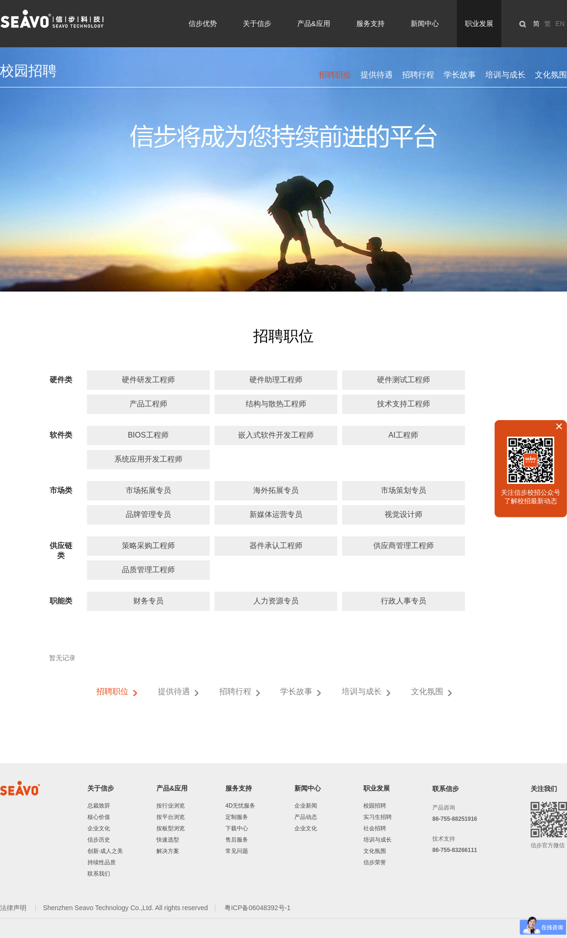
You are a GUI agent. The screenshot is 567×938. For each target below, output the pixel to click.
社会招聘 (374, 828)
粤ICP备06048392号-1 (257, 908)
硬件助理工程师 (275, 380)
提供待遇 (377, 74)
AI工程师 (403, 435)
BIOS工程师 (148, 435)
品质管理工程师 (148, 570)
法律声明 (14, 908)
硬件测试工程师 (403, 380)
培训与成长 (505, 74)
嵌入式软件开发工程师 (276, 435)
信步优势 (203, 23)
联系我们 (98, 873)
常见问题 (236, 851)
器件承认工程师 (275, 546)
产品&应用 (313, 23)
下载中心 (236, 828)
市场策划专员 (403, 490)
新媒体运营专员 (275, 514)
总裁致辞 (98, 805)
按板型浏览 (170, 828)
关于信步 (257, 23)
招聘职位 (335, 74)
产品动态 (305, 817)
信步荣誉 (374, 862)
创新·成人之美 (105, 851)
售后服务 (236, 839)
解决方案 (167, 851)
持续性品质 (101, 862)
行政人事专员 (403, 601)
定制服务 (236, 817)
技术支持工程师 (403, 404)
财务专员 (148, 601)
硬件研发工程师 (148, 380)
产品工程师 (148, 404)
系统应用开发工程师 (148, 459)
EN (560, 23)
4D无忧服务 (240, 805)
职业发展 (479, 23)
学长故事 (460, 74)
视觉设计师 (403, 514)
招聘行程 (418, 74)
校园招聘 (374, 805)
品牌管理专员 (148, 514)
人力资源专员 (276, 601)
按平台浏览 (170, 817)
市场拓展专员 (148, 490)
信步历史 (98, 839)
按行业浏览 (170, 805)
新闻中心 (425, 23)
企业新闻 (305, 805)
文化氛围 (551, 74)
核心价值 (98, 817)
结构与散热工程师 (276, 404)
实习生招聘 (377, 817)
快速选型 (167, 839)
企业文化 (98, 828)
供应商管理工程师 (403, 546)
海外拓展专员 (276, 490)
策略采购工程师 (148, 546)
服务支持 (370, 23)
